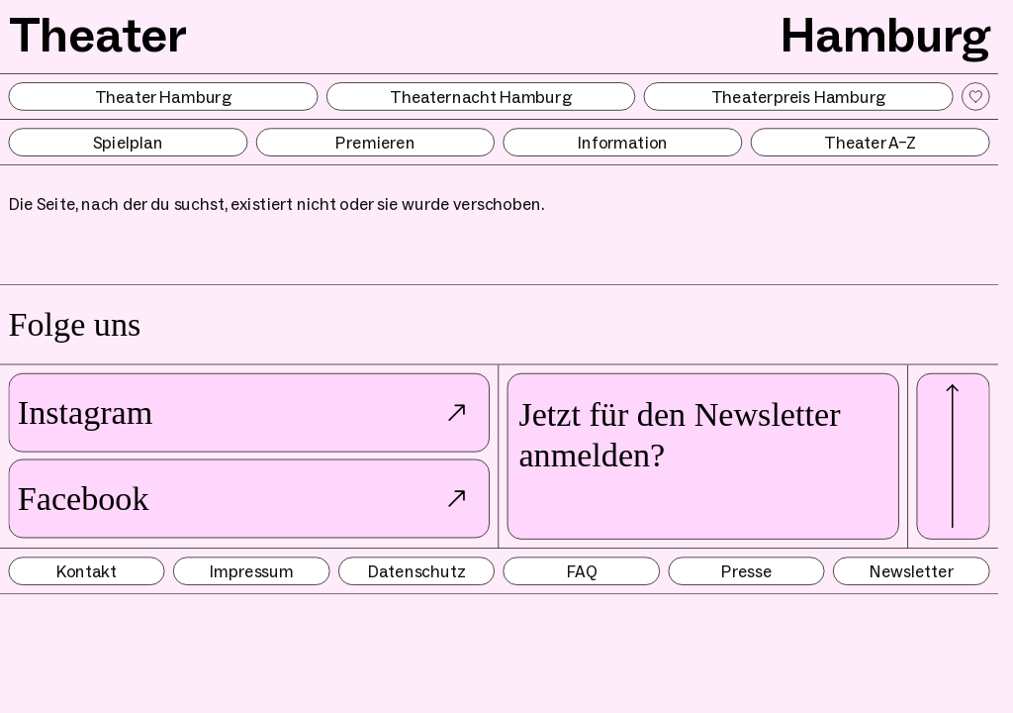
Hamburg (885, 34)
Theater (98, 34)
